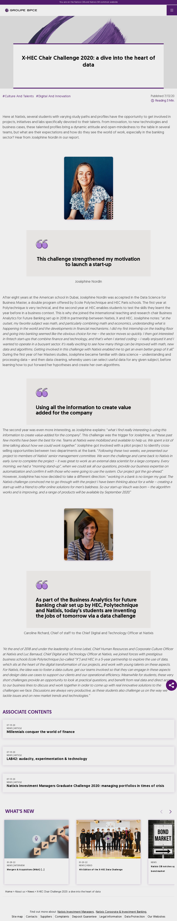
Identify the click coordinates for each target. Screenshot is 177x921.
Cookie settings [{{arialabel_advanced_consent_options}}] (67, 430)
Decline (71, 491)
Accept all (105, 491)
